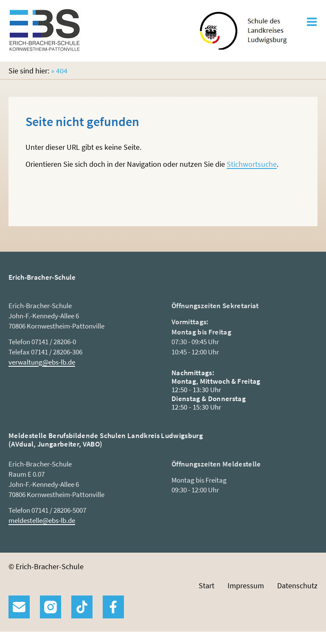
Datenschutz (297, 585)
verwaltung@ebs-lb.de (41, 362)
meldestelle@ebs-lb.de (41, 520)
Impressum (246, 585)
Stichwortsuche (252, 164)
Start (206, 585)
